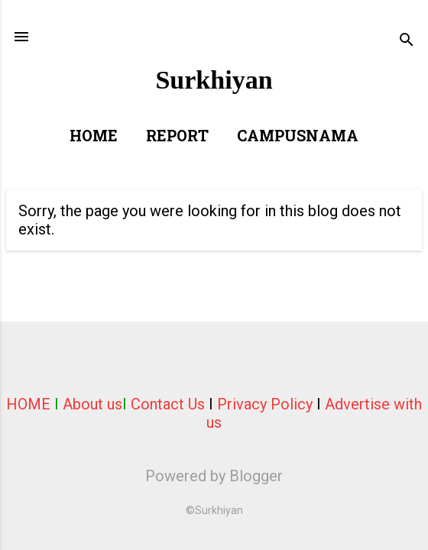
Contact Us (168, 404)
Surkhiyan (213, 80)
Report (177, 137)
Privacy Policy (265, 404)
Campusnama (297, 137)
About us (92, 404)
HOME (28, 404)
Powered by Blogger (214, 476)
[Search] (406, 41)
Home (94, 137)
